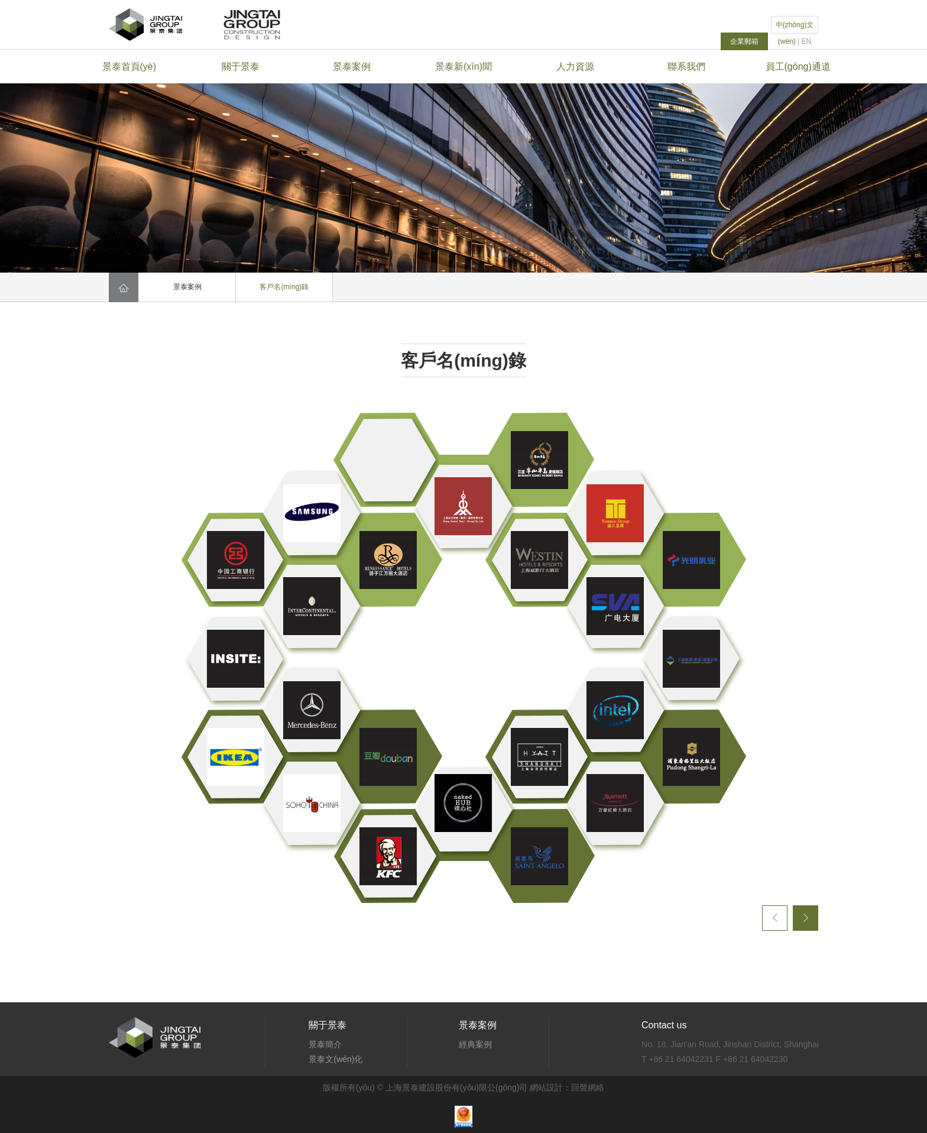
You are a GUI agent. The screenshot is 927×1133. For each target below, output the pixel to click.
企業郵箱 (744, 41)
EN (807, 41)
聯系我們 (686, 66)
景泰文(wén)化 (335, 1059)
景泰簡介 (325, 1044)
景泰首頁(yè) (129, 66)
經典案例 (475, 1044)
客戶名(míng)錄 (284, 287)
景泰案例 (352, 66)
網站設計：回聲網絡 (567, 1087)
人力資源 (575, 66)
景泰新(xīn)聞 (463, 66)
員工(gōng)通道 (798, 66)
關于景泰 (241, 66)
